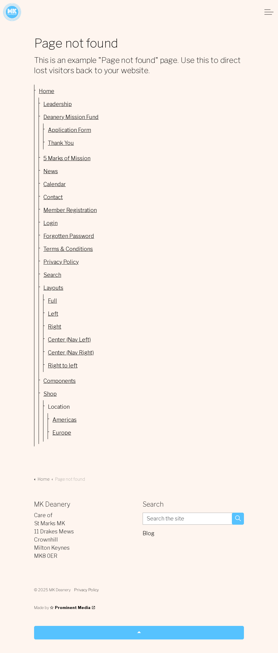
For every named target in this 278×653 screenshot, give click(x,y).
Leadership (57, 104)
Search (52, 275)
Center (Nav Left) (69, 339)
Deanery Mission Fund (71, 117)
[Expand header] (269, 12)
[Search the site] (193, 519)
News (50, 171)
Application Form (69, 130)
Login (50, 223)
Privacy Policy (61, 262)
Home (46, 91)
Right (54, 326)
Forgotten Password (68, 236)
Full (52, 301)
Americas (64, 420)
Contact (53, 197)
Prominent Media (72, 607)
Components (59, 381)
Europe (61, 433)
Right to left (62, 365)
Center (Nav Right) (71, 352)
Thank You (61, 143)
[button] (238, 519)
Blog (148, 533)
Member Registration (70, 210)
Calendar (54, 184)
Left (53, 314)
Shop (50, 394)
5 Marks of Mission (66, 158)
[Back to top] (139, 632)
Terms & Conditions (68, 249)
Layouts (53, 288)
